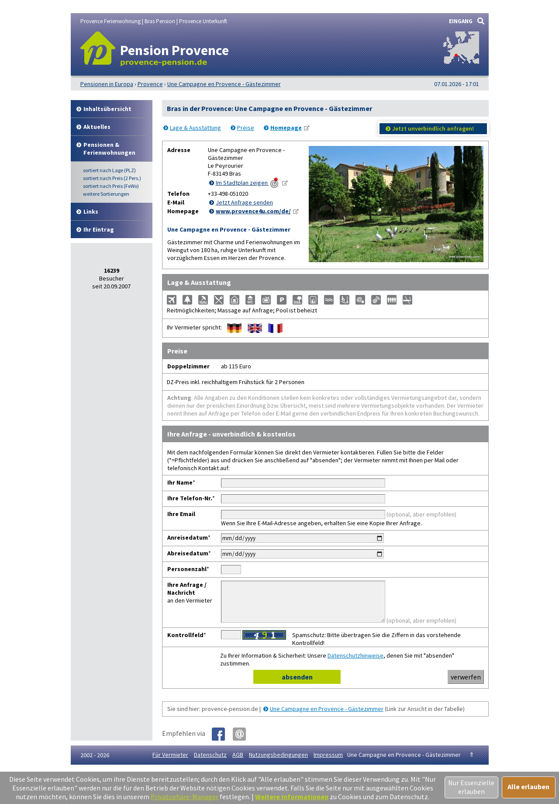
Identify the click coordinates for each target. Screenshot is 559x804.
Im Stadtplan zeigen (248, 183)
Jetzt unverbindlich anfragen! (433, 128)
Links (90, 211)
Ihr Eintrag (98, 229)
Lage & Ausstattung (195, 128)
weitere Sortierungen (106, 194)
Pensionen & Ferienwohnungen (109, 148)
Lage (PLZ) (109, 170)
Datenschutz (210, 762)
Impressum (328, 762)
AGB (237, 762)
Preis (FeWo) (111, 186)
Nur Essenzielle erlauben (471, 787)
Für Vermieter (170, 762)
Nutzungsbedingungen (278, 762)
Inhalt (107, 109)
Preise (245, 128)
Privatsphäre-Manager (184, 796)
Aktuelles (96, 127)
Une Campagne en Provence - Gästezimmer (326, 717)
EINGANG (461, 21)
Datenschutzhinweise (355, 663)
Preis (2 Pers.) (112, 178)
